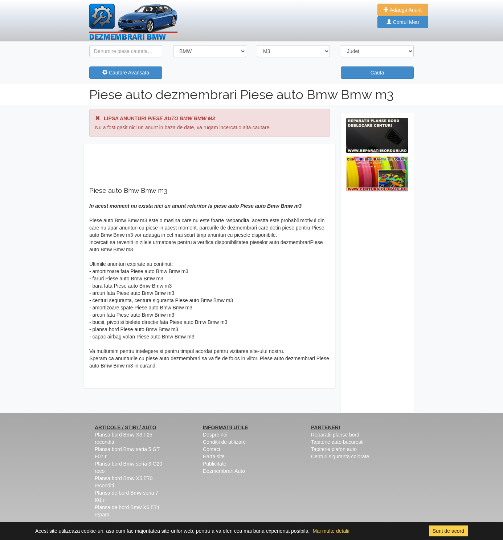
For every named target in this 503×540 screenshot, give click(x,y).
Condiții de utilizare (224, 442)
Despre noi (215, 435)
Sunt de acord (448, 531)
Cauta (377, 73)
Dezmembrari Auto (224, 471)
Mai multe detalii (330, 531)
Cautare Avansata (125, 73)
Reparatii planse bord (335, 435)
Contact (211, 449)
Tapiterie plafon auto (334, 449)
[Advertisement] (377, 304)
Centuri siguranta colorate (340, 456)
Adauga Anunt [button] (403, 10)
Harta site (214, 456)
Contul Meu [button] (403, 22)
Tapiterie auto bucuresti (337, 442)
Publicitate (214, 464)
